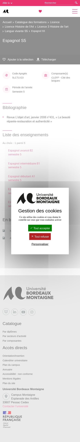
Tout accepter (40, 228)
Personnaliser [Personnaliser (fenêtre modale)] (40, 244)
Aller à (7, 3)
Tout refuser (40, 236)
